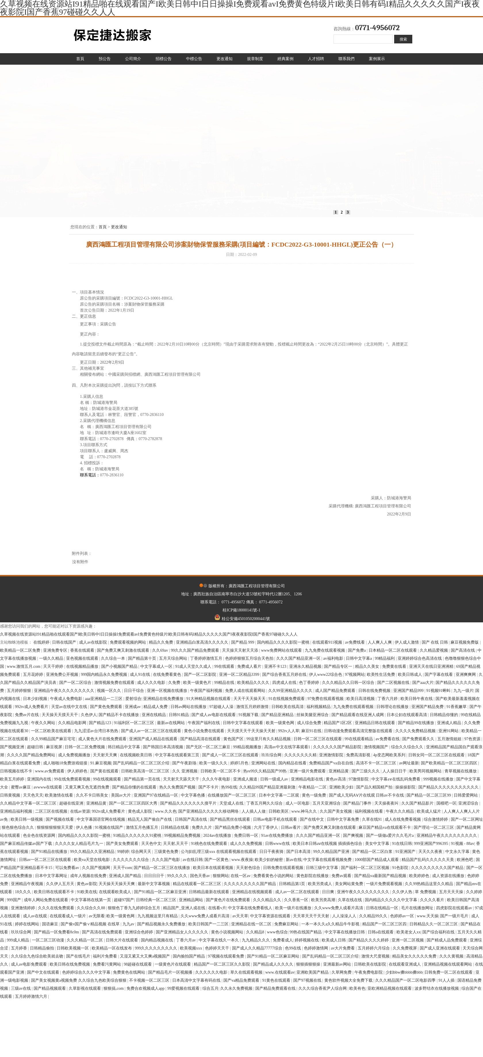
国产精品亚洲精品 (278, 715)
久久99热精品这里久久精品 (429, 884)
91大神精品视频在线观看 (209, 699)
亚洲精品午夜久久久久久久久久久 (64, 690)
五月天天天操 (451, 892)
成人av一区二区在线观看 (297, 892)
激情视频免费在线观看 (115, 682)
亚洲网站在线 (264, 763)
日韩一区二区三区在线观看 (318, 739)
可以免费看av (67, 868)
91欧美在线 (87, 892)
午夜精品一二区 (313, 787)
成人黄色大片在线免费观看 (103, 739)
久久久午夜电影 (216, 779)
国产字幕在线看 (439, 674)
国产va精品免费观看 (241, 980)
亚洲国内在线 (39, 779)
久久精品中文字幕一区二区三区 (28, 803)
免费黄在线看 (394, 666)
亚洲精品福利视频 (16, 811)
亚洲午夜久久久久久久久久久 (363, 892)
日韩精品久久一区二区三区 (434, 924)
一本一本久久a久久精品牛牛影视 (331, 924)
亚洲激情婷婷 (23, 908)
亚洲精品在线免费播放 (164, 699)
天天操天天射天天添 (240, 650)
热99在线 (229, 787)
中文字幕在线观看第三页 (177, 755)
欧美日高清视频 (361, 699)
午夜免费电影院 (369, 972)
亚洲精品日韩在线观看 (375, 723)
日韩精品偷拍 (42, 948)
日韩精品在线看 (175, 827)
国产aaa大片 (423, 682)
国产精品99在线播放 (416, 723)
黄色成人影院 (140, 811)
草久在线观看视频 (247, 972)
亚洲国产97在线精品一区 (156, 795)
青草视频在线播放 (461, 771)
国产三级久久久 (366, 771)
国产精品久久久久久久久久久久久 (449, 787)
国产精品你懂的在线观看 (135, 787)
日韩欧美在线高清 (288, 707)
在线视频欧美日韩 (136, 755)
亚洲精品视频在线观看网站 (448, 964)
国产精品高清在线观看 (201, 739)
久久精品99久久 (373, 916)
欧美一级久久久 (214, 763)
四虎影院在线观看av (454, 908)
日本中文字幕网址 (51, 876)
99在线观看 (224, 666)
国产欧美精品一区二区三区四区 (449, 763)
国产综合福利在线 (439, 932)
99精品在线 (224, 682)
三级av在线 (21, 988)
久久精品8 (255, 932)
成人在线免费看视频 (403, 819)
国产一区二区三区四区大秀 (133, 803)
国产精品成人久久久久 (273, 964)
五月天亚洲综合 (327, 803)
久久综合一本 (113, 658)
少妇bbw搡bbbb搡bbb (404, 972)
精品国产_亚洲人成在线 (184, 908)
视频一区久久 (109, 690)
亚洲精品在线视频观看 (252, 892)
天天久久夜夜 (431, 851)
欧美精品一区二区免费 (20, 650)
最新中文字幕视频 (154, 884)
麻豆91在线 (312, 731)
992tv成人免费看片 (32, 707)
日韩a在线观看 (381, 932)
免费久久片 (202, 827)
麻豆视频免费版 (465, 642)
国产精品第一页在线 (142, 779)
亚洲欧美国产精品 (313, 972)
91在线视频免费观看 (287, 699)
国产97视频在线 (308, 980)
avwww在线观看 (48, 787)
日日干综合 (134, 690)
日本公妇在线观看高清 (407, 715)
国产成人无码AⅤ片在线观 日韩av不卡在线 (367, 795)
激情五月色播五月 (142, 827)
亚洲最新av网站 (337, 964)
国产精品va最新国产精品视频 (380, 876)
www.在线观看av (280, 972)
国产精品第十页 (142, 658)
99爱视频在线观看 (184, 988)
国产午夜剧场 (185, 763)
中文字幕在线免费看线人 (250, 908)
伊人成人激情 (407, 642)
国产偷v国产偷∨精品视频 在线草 (90, 924)
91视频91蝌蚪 (439, 690)
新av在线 (294, 860)
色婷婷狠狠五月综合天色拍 (250, 658)
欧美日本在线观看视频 (213, 868)
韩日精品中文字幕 (124, 747)
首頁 (80, 59)
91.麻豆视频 (101, 763)
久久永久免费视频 (237, 988)
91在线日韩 (402, 843)
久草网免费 (342, 972)
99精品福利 (385, 658)
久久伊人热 (402, 892)
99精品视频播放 (247, 747)
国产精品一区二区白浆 (373, 851)
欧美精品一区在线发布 (112, 948)
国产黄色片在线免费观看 (228, 900)
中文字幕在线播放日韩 (345, 932)
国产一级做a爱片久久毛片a (390, 835)
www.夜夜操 (242, 860)
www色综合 (277, 932)
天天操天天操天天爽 (117, 884)
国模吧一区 (446, 803)
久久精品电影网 (72, 723)
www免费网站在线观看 (282, 650)
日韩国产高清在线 (191, 819)
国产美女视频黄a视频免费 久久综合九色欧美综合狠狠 (79, 980)
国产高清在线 (463, 650)
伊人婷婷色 (78, 771)
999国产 (14, 900)
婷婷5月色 (240, 763)
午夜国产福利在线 (204, 723)
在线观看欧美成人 (115, 892)
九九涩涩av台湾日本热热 (96, 731)
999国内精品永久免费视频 (104, 674)
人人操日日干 (395, 771)
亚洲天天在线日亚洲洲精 (432, 666)
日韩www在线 (278, 843)
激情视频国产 (376, 747)
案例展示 (377, 59)
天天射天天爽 (105, 755)
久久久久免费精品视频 (416, 731)
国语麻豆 (50, 924)
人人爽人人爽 (380, 642)
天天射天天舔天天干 (181, 779)
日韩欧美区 (279, 811)
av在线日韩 (193, 860)
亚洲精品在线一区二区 (252, 924)
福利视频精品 (319, 707)
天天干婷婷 (53, 666)
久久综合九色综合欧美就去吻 (37, 956)
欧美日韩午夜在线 (417, 699)
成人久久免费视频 (246, 843)
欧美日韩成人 (410, 674)
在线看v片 (217, 908)
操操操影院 (406, 787)
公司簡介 (133, 59)
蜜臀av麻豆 (21, 787)
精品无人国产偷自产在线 (150, 819)
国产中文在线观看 (43, 972)
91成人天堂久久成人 (193, 666)
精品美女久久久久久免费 (415, 956)
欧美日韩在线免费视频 (70, 964)
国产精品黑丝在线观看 (230, 819)
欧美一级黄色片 (197, 682)
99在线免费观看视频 (72, 779)
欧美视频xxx (191, 948)
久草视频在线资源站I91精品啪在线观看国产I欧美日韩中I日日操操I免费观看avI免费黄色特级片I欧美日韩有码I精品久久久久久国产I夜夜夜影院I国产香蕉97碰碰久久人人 (149, 634)
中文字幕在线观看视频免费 (328, 860)
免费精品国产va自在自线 (331, 763)
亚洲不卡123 (276, 666)
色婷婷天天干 (217, 948)
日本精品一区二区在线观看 (393, 650)
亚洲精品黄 (339, 771)
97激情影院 (359, 779)
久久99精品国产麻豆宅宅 (53, 739)
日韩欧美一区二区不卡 (221, 771)
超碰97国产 (124, 900)
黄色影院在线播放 (313, 876)
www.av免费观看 (50, 771)
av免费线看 (355, 642)
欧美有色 (357, 988)
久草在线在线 (350, 900)
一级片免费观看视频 (384, 884)
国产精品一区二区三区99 (429, 795)
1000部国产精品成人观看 (377, 860)
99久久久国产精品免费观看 (195, 650)
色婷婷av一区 (402, 916)
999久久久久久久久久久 (156, 948)
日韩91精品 (179, 715)
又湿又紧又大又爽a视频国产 (145, 956)
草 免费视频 (426, 892)
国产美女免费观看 (122, 843)
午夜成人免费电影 (66, 699)
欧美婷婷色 (419, 876)
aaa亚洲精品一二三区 (104, 699)
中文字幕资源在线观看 (271, 916)
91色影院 (400, 868)
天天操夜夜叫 (387, 803)
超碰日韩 (35, 747)
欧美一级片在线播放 (294, 908)
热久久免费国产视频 (178, 787)
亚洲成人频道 (245, 779)
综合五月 (210, 988)
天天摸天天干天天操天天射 (252, 731)
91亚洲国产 (406, 851)
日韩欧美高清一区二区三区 (145, 771)
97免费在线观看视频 (326, 699)
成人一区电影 (298, 803)
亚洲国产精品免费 (428, 707)
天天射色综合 (248, 868)
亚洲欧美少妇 (341, 787)
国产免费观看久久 (419, 739)
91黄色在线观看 (277, 980)
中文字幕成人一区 (157, 666)
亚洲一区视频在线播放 (167, 690)
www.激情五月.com (24, 666)
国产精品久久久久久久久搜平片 (189, 803)
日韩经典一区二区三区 (156, 900)
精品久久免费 (161, 642)
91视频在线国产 (109, 827)
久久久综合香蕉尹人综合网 (323, 988)
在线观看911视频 (327, 642)
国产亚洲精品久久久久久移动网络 (209, 811)
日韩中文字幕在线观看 (243, 723)
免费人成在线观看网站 (246, 690)
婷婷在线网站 (27, 924)
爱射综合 (133, 699)
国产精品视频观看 (50, 988)
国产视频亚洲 (12, 747)
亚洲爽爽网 (466, 674)
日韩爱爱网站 (466, 795)
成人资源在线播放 (448, 876)
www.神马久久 (304, 811)
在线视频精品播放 (82, 666)
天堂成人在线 (232, 803)
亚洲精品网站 (191, 900)
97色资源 (473, 739)
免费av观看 (341, 876)
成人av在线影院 (93, 642)
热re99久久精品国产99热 (265, 771)
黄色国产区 (234, 739)
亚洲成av (133, 707)
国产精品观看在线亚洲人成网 (358, 715)
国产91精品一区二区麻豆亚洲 (160, 892)
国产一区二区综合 (76, 682)
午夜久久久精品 (400, 811)
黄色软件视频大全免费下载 (349, 980)
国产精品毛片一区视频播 (170, 972)
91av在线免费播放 (277, 835)
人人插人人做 (254, 811)
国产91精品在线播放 (49, 851)
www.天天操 (427, 916)
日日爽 (328, 892)
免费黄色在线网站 (129, 972)
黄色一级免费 (314, 795)
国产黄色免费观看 (106, 707)
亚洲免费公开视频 (62, 674)
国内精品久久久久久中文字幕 (391, 900)
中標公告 (194, 59)
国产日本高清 (299, 851)
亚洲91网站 (449, 731)
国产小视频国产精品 (120, 666)
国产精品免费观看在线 (276, 988)
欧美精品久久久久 (254, 682)
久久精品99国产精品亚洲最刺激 (268, 787)
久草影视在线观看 (85, 988)
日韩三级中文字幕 (322, 868)
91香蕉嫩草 (457, 707)
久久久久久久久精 (301, 755)
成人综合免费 (309, 723)
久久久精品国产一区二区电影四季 (406, 980)
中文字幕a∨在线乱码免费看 (396, 779)
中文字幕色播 (193, 795)
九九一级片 (463, 690)
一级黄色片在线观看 (173, 964)
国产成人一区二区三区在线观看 (231, 755)
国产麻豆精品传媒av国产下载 (26, 843)
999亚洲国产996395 (431, 843)
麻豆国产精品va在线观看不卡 (385, 827)
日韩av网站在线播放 (189, 707)
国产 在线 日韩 (435, 642)
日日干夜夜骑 (272, 851)
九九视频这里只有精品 (158, 916)
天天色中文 (151, 843)
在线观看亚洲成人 (405, 964)
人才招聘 (316, 59)
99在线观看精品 (359, 739)
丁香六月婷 (388, 699)
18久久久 (23, 892)
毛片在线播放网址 (417, 908)
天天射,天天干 (176, 843)
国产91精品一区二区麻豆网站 (273, 956)
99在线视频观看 (107, 779)
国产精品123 (100, 723)
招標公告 (164, 59)
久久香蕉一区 (296, 900)
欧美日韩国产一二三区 (209, 924)
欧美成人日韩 (334, 940)
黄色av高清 (336, 779)
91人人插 (447, 980)
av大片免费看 (343, 948)
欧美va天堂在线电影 (92, 860)
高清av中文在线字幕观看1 (287, 747)
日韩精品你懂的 (444, 715)
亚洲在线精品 (154, 715)
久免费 (174, 682)
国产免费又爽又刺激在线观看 (123, 650)
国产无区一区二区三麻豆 (208, 747)
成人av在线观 (35, 916)
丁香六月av (186, 940)
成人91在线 (140, 674)
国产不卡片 (209, 787)
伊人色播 (84, 827)
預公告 (105, 59)
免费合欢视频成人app (146, 988)
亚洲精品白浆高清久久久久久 (202, 642)
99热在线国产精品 (306, 932)
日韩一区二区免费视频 (85, 747)
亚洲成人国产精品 (125, 876)
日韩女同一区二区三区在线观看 (437, 755)
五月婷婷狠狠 (19, 690)
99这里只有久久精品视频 (269, 739)
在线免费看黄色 (167, 674)
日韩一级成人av (274, 779)
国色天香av (200, 876)
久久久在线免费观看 (56, 908)
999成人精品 (18, 940)
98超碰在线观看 (138, 964)
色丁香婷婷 (309, 682)
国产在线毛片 (78, 956)
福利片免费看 (105, 956)
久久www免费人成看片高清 (339, 908)
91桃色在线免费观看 (209, 843)
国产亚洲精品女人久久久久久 (182, 932)
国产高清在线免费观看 (102, 932)
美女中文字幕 (377, 843)
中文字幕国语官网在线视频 (101, 819)
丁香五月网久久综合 (265, 803)
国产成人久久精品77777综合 (257, 948)
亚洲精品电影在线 (307, 779)
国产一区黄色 (217, 860)
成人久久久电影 (151, 682)
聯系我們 (346, 59)
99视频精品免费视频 (183, 835)
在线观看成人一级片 (68, 916)
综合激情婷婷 (436, 819)
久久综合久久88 (91, 908)
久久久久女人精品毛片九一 (79, 843)
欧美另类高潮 (323, 900)
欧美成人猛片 (429, 811)
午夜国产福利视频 (206, 690)
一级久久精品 (51, 658)
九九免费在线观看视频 (325, 650)
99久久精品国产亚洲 (331, 851)
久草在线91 (372, 819)
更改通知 (224, 59)
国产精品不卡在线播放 (119, 715)
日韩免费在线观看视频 (283, 868)
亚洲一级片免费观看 (308, 771)
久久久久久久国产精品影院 (338, 747)
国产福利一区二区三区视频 (365, 868)
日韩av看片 (291, 827)
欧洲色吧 (465, 860)
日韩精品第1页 (292, 884)
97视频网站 (355, 674)
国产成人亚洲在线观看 (440, 948)
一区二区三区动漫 (48, 940)
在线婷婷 (42, 642)
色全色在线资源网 (39, 835)
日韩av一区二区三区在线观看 (45, 860)
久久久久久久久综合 (131, 860)
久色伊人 (89, 715)
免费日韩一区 (246, 835)
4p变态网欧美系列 (390, 755)
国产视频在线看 (60, 819)
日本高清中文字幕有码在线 (197, 980)
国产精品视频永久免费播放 (162, 924)
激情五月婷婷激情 (253, 707)
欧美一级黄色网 (280, 723)
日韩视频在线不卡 (16, 771)
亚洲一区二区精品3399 (239, 674)
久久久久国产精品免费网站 (31, 755)
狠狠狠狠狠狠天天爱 (55, 827)
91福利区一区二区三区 (134, 723)
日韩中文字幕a (359, 658)
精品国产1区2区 (338, 723)
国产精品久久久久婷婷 (369, 940)
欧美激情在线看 (59, 795)
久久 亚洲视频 (185, 771)
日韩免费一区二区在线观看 (449, 972)
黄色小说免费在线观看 (204, 731)
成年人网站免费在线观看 (46, 900)
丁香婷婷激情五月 (206, 658)
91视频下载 (249, 715)
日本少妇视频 (35, 699)
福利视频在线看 (369, 811)
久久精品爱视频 (434, 650)
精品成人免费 (156, 707)
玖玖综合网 (272, 755)
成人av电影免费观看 (29, 964)
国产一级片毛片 (454, 916)
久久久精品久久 (267, 900)
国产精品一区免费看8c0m (57, 932)
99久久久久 (177, 876)
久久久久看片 (432, 900)
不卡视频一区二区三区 (149, 980)
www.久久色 (166, 811)
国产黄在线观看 (105, 771)
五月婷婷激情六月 (31, 996)
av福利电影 (333, 658)
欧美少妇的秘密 (269, 860)
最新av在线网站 (171, 723)
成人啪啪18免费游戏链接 (66, 763)
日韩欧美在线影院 (370, 964)
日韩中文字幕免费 (343, 819)
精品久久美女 (367, 666)
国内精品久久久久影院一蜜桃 (283, 642)
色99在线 (293, 948)
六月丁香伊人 (266, 827)
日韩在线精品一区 (382, 908)
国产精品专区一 (338, 666)
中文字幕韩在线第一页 (91, 900)
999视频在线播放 (439, 779)
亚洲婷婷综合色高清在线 (420, 658)
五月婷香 (19, 948)
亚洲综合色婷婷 (139, 932)
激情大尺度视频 (376, 956)
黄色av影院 (87, 884)
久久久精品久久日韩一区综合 (348, 682)
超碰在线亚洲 (72, 803)
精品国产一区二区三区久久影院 (222, 964)
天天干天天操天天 (250, 699)
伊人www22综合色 (326, 674)
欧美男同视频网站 (426, 771)
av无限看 (97, 916)
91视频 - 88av (462, 843)
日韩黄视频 (10, 795)
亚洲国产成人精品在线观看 (154, 739)
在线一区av (241, 876)
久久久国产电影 (166, 860)
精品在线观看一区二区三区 (197, 884)
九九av (128, 924)
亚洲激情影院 (331, 755)
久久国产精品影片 (418, 803)
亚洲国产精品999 (409, 690)
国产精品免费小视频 (233, 827)
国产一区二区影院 (200, 674)
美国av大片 (121, 795)
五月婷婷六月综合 (374, 948)
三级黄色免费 (166, 851)
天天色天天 (33, 795)
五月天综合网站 (173, 658)
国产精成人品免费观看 (447, 940)
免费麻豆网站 (287, 924)
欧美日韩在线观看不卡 (54, 892)
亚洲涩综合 (469, 803)
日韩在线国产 (64, 642)
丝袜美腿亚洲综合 (313, 715)
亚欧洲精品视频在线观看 (390, 988)
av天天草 (240, 916)
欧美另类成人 (320, 884)
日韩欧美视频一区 (73, 948)
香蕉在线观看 (82, 650)
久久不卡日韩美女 (92, 795)
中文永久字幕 (458, 851)
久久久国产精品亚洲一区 (299, 658)
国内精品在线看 (293, 763)
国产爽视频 (353, 835)
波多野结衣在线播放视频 (437, 988)
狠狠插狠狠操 (308, 964)
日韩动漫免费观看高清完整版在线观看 (359, 731)
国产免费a (357, 650)
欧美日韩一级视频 (27, 819)
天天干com (122, 868)
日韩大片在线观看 (122, 940)
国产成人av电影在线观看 (214, 715)
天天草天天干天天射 (311, 916)
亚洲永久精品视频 (306, 666)
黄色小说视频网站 (227, 932)
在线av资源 (80, 811)
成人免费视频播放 (74, 755)
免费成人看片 (249, 666)
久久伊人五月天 (60, 884)
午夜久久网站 (43, 723)
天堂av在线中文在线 (69, 707)
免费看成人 (283, 940)
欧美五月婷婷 (12, 779)
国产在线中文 (312, 819)
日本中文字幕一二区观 (279, 795)
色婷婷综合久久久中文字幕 (87, 972)
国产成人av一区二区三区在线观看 (151, 731)
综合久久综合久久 (407, 747)
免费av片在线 (27, 715)
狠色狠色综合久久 (18, 827)
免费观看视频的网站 (128, 642)
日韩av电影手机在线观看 (275, 819)
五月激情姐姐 (450, 739)
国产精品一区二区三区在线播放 (162, 868)
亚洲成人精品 (449, 723)
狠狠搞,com (113, 988)
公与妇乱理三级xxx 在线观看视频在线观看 (219, 851)
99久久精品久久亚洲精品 (93, 851)
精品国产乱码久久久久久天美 (428, 860)
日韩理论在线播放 (393, 707)
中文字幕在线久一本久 (219, 940)
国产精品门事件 (358, 803)
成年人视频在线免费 (89, 876)
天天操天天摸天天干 (60, 715)
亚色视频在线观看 (82, 658)
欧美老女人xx (408, 932)
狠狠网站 (221, 876)
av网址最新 (409, 763)
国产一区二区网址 (467, 819)
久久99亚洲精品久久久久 (291, 690)
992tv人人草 (288, 731)
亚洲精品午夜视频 (27, 884)
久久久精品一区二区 (85, 940)
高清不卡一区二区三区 (376, 763)
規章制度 (255, 59)
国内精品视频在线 (157, 940)
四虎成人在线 (285, 682)
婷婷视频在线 (307, 940)
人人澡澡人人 (344, 916)
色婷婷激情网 (316, 948)
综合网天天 (141, 851)
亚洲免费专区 (55, 650)
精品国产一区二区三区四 (385, 924)
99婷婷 (123, 851)
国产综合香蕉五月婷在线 (285, 674)
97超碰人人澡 (222, 707)
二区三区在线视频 (51, 811)
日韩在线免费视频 (375, 690)
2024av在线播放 (217, 835)
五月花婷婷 (33, 674)
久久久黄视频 (452, 956)
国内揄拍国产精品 (189, 956)
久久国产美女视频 (336, 811)
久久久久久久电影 (212, 972)
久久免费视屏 (405, 948)
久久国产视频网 (96, 868)
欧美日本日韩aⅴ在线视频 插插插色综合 (328, 843)
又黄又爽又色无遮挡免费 (87, 787)
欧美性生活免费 (381, 674)
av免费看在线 (387, 739)
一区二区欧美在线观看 (51, 731)
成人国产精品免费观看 (335, 690)
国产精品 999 (243, 642)
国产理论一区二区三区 (434, 827)
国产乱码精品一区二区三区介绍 (141, 763)
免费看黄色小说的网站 (274, 876)
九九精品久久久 (256, 940)
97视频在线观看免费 (226, 956)
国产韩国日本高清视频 (163, 747)
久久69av (160, 650)
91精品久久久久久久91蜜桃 (137, 835)
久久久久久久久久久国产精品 (438, 868)
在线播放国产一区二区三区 (232, 795)
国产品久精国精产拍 (375, 787)
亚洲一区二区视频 (408, 940)
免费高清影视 (358, 755)
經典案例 (285, 59)
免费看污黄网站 (107, 964)
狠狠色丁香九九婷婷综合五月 (134, 908)
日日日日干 (154, 876)
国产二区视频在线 (394, 682)
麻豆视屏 (54, 747)
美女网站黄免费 (349, 884)
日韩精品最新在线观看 (209, 892)
